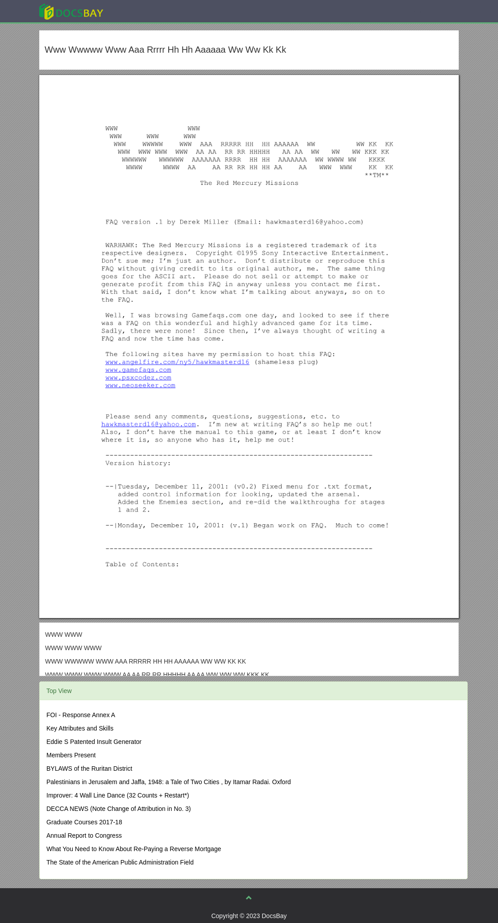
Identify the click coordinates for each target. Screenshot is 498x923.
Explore (138, 11)
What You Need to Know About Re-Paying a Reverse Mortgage (133, 848)
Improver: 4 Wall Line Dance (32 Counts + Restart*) (117, 795)
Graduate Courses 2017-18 (84, 822)
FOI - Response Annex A (80, 714)
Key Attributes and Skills (79, 728)
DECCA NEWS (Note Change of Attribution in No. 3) (118, 808)
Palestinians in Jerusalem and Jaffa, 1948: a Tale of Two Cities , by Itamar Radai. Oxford (168, 781)
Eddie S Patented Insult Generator (93, 741)
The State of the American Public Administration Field (120, 862)
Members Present (70, 755)
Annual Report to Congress (84, 835)
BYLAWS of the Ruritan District (89, 768)
